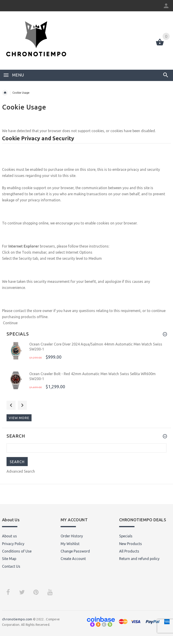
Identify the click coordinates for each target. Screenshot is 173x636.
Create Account (73, 559)
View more (19, 418)
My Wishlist (70, 544)
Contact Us (11, 566)
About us (9, 536)
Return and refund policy (139, 559)
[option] (86, 355)
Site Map (9, 559)
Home (5, 93)
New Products (130, 544)
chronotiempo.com (17, 619)
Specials (125, 536)
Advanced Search (21, 471)
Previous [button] (11, 405)
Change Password (75, 551)
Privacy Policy (13, 544)
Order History (72, 536)
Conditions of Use (17, 551)
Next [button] (22, 405)
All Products (129, 551)
